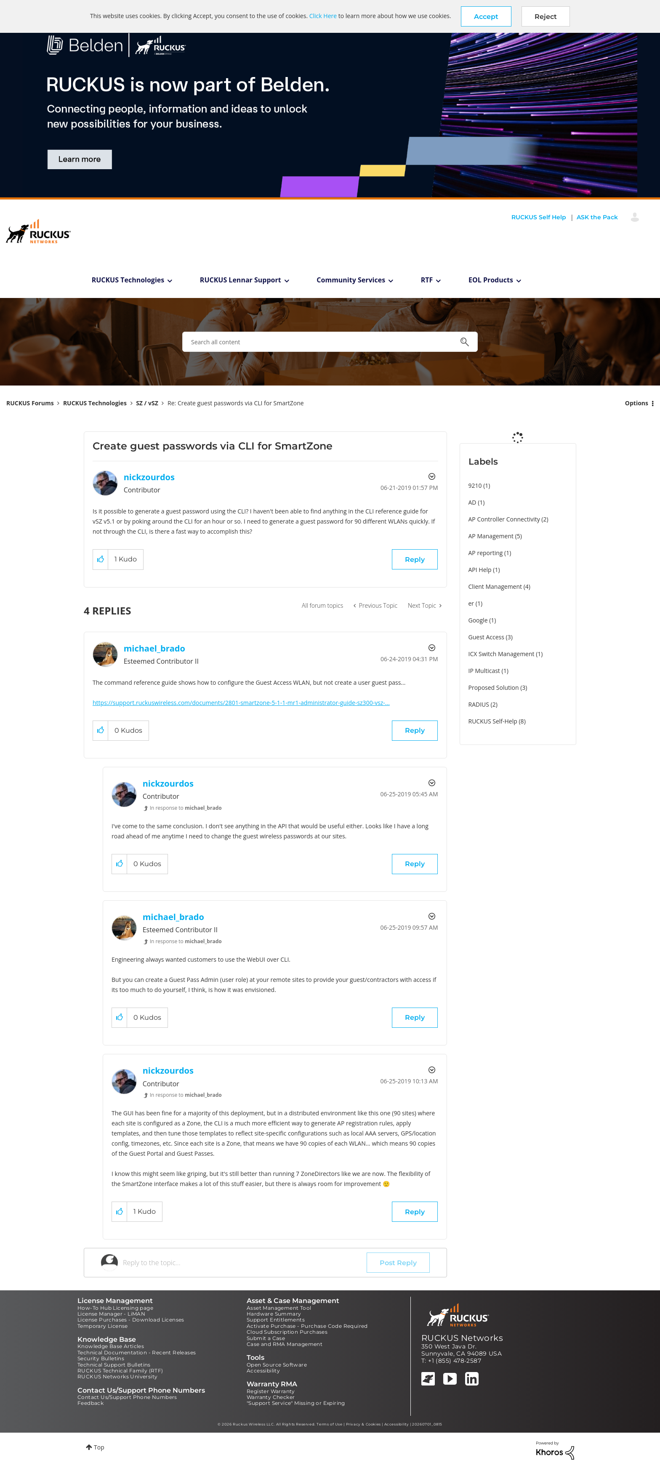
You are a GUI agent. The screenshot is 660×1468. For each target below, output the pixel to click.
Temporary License (102, 1326)
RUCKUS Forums (30, 403)
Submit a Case (266, 1338)
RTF (427, 280)
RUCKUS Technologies (128, 280)
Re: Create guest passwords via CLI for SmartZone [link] (236, 403)
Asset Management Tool (279, 1308)
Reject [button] (546, 17)
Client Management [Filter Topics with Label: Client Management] (495, 586)
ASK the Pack (597, 217)
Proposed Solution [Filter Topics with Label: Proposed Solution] (493, 687)
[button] (486, 16)
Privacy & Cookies (363, 1424)
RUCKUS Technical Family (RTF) (120, 1370)
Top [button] (99, 1447)
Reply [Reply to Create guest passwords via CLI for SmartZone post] (415, 560)
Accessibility (263, 1370)
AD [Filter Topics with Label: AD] (472, 502)
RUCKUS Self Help (538, 217)
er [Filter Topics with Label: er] (471, 603)
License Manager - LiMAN (111, 1314)
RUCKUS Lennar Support (240, 280)
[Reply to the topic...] (245, 1262)
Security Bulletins (100, 1358)
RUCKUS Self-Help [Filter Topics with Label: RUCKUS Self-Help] (492, 721)
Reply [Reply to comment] (415, 730)
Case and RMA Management (284, 1344)
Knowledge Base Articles (110, 1346)
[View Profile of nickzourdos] (149, 477)
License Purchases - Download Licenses (130, 1319)
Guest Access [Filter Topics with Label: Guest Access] (486, 637)
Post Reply (398, 1263)
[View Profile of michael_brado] (154, 648)
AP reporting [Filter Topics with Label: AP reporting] (485, 553)
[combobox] (330, 342)
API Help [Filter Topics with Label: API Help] (480, 570)
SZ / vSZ (147, 403)
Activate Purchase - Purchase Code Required (307, 1326)
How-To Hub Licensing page (115, 1308)
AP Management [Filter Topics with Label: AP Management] (491, 536)
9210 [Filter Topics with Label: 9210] (475, 485)
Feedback (90, 1403)
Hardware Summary (274, 1314)
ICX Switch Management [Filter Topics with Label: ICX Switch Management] (501, 654)
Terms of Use (329, 1424)
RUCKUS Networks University (117, 1376)
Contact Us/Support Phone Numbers (127, 1397)
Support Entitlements (276, 1319)
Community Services (351, 280)
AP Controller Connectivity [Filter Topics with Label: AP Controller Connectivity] (504, 519)
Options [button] (636, 403)
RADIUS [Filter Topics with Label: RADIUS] (478, 704)
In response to (186, 807)
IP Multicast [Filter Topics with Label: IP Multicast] (484, 671)
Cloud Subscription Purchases (287, 1332)
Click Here (323, 16)
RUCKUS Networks (462, 1338)
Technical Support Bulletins (114, 1365)
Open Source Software (277, 1365)
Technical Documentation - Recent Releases (136, 1352)
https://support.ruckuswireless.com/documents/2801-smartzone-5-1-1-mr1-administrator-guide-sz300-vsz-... (241, 703)
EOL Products (490, 280)
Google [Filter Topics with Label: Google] (478, 620)
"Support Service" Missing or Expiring (296, 1403)
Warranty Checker (271, 1397)
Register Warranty (271, 1391)
